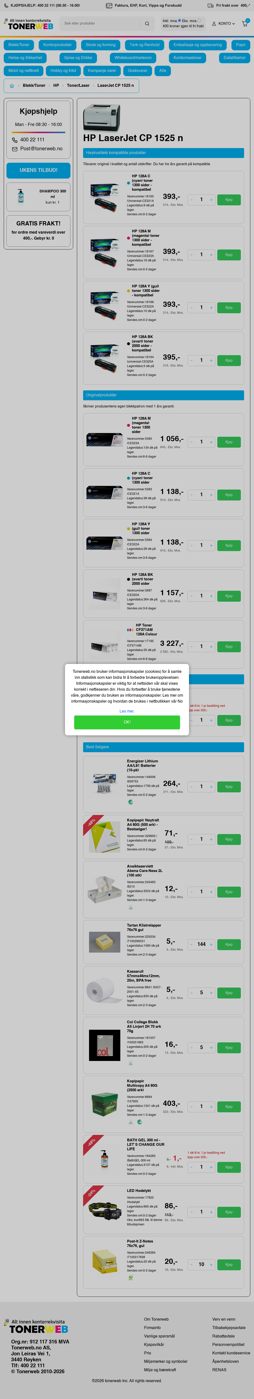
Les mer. (127, 712)
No (180, 702)
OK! (127, 722)
